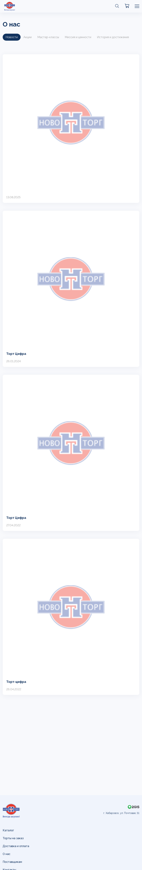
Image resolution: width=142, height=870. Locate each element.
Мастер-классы (48, 37)
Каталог (8, 830)
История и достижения (113, 37)
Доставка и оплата (16, 846)
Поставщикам (12, 862)
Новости (12, 37)
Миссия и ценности (78, 37)
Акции (27, 37)
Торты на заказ (13, 838)
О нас (6, 854)
